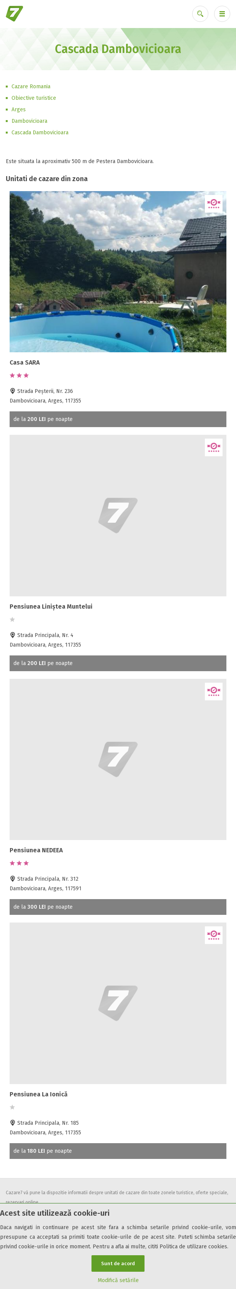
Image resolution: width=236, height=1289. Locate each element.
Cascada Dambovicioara (40, 132)
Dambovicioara (29, 121)
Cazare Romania (31, 86)
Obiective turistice (34, 98)
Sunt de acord (118, 1263)
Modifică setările (118, 1280)
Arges (19, 109)
